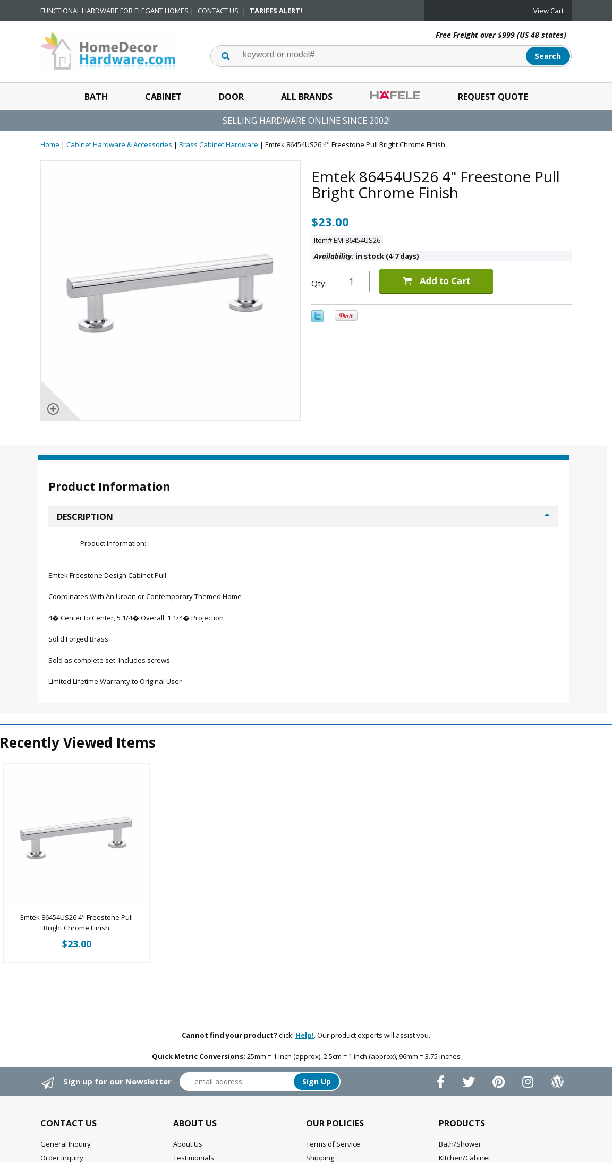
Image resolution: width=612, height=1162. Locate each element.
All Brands (307, 96)
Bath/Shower (460, 1144)
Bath (96, 96)
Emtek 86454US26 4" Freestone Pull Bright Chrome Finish (76, 922)
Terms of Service (333, 1144)
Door (231, 96)
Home (50, 144)
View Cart (548, 10)
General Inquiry (65, 1144)
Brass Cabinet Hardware (218, 144)
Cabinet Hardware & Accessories (119, 144)
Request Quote (493, 96)
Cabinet (163, 96)
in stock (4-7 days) (366, 256)
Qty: (319, 283)
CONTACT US (218, 10)
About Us (187, 1144)
